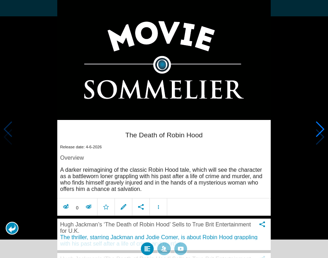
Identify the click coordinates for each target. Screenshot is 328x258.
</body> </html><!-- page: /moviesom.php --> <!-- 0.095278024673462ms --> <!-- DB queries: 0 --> (164, 129)
